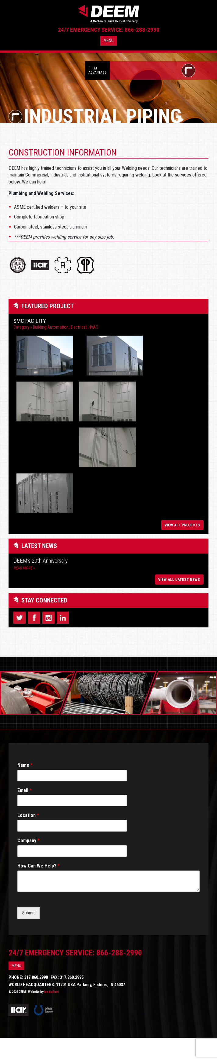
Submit (28, 936)
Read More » (23, 591)
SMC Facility (29, 320)
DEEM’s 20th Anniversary (40, 584)
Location (28, 839)
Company (28, 864)
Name (25, 788)
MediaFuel (51, 1015)
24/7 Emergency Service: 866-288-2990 (108, 33)
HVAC (93, 327)
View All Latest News (179, 602)
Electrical (78, 327)
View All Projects (182, 548)
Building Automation (51, 327)
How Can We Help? (38, 889)
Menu (109, 44)
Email (24, 813)
